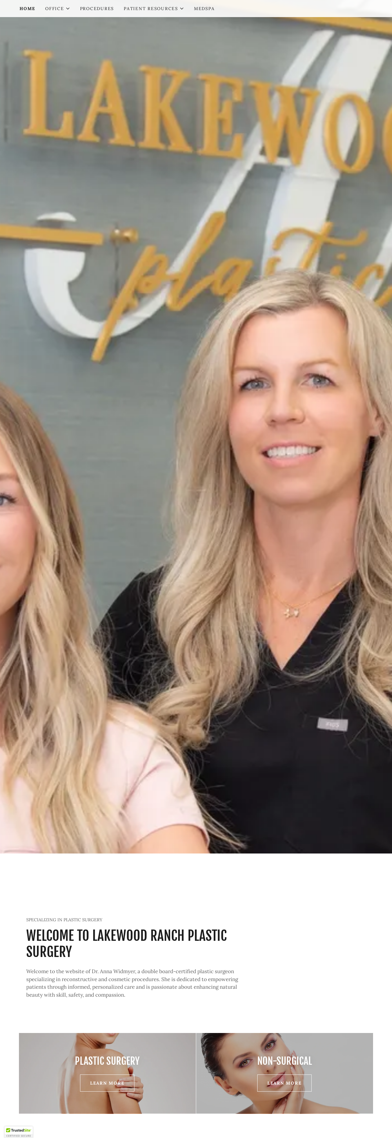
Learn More (107, 1083)
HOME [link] (27, 8)
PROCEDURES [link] (97, 8)
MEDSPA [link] (204, 8)
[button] (57, 8)
